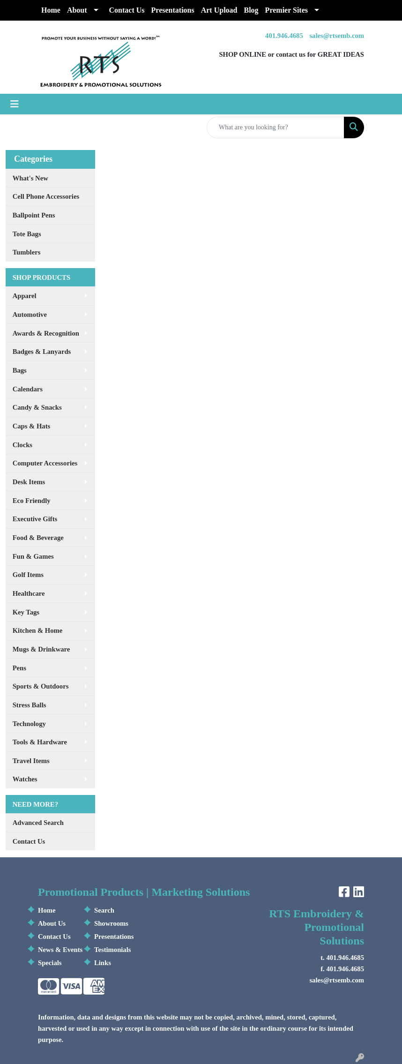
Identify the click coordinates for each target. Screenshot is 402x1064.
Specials (50, 963)
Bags (20, 370)
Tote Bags (27, 234)
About (77, 10)
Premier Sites (286, 10)
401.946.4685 (284, 35)
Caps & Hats (32, 426)
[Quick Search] (275, 127)
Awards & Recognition (46, 333)
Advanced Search (38, 822)
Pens (19, 668)
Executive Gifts (35, 519)
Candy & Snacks (37, 407)
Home (50, 10)
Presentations (172, 10)
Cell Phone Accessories (46, 196)
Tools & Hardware (40, 742)
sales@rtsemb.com (336, 35)
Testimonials (112, 949)
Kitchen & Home (38, 630)
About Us (52, 923)
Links (102, 963)
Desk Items (29, 482)
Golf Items (28, 574)
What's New (30, 178)
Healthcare (29, 593)
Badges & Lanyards (42, 351)
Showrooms (111, 923)
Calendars (28, 389)
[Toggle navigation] (14, 104)
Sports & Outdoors (41, 686)
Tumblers (27, 252)
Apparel (25, 296)
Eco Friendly (32, 500)
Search (104, 910)
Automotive (30, 314)
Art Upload (219, 10)
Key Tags (26, 612)
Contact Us (127, 10)
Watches (25, 779)
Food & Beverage (38, 537)
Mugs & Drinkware (41, 649)
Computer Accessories (45, 463)
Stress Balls (29, 705)
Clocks (22, 445)
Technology (29, 723)
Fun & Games (33, 556)
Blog (251, 10)
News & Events (60, 949)
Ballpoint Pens (34, 215)
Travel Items (31, 760)
